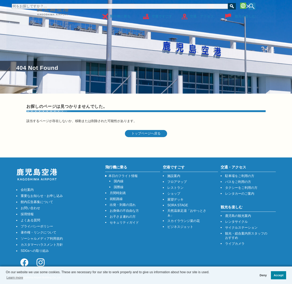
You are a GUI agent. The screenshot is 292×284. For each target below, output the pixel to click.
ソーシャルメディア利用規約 (42, 238)
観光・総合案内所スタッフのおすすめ (246, 235)
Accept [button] (278, 275)
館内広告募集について (37, 202)
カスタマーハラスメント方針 (42, 244)
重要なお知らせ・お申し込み (42, 196)
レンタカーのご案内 (239, 193)
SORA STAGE (177, 205)
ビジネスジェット (180, 226)
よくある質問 (30, 220)
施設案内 (173, 176)
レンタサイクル (236, 221)
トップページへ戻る (146, 133)
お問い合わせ (30, 208)
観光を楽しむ (245, 15)
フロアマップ (223, 5)
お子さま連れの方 (123, 216)
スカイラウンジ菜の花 (183, 221)
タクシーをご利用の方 (241, 187)
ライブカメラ (235, 243)
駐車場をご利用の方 (239, 176)
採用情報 (27, 214)
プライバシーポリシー (37, 226)
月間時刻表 (118, 193)
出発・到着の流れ (123, 204)
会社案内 (27, 189)
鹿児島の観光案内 (238, 215)
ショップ (173, 193)
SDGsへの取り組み (35, 250)
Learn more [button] (14, 277)
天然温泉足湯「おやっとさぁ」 (186, 213)
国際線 (118, 187)
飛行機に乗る (120, 15)
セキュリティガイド (124, 222)
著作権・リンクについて (38, 232)
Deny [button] (263, 275)
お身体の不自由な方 (149, 5)
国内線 (118, 181)
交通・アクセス (202, 15)
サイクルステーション (241, 227)
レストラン (175, 187)
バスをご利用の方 (238, 182)
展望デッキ (175, 199)
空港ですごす (162, 15)
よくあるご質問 (188, 5)
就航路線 (116, 199)
